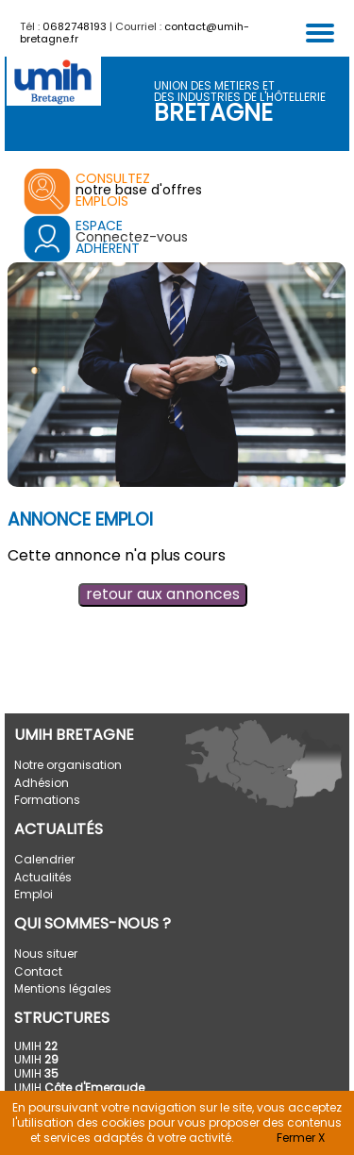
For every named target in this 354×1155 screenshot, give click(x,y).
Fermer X (301, 1138)
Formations (47, 800)
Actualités (43, 877)
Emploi (33, 894)
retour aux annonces (163, 594)
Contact (38, 971)
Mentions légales (62, 988)
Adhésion (41, 783)
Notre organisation (68, 765)
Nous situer (45, 954)
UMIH (36, 1046)
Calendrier (44, 859)
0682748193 (74, 26)
